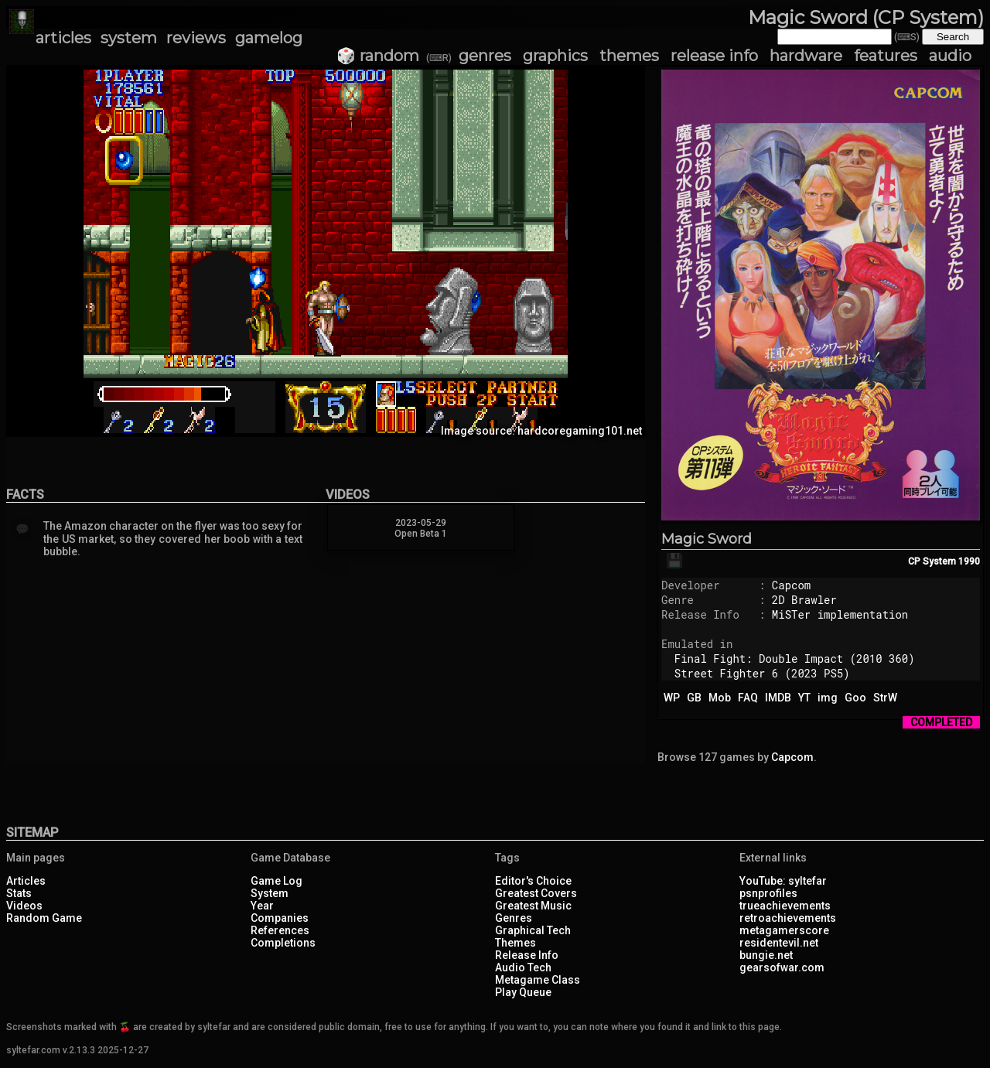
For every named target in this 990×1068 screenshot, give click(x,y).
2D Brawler (804, 599)
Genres (513, 918)
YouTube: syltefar (783, 881)
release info (714, 55)
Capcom (791, 585)
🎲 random (377, 55)
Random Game (44, 918)
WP (672, 697)
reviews (196, 38)
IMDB (778, 697)
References (280, 930)
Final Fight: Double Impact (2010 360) (794, 658)
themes (629, 55)
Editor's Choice (533, 881)
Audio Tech (523, 967)
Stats (19, 893)
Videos (24, 905)
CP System (932, 561)
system (129, 38)
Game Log (276, 881)
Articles (26, 881)
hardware (806, 55)
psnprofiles (768, 893)
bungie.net (766, 955)
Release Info (526, 955)
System (269, 893)
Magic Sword (706, 539)
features (885, 55)
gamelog (268, 38)
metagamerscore (784, 930)
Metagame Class (537, 980)
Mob (719, 697)
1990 (969, 561)
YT (804, 697)
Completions (283, 943)
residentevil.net (778, 943)
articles (63, 38)
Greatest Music (533, 905)
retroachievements (787, 918)
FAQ (748, 697)
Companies (280, 918)
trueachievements (785, 905)
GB (694, 697)
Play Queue (523, 992)
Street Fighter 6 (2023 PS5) (762, 673)
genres (485, 55)
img (828, 697)
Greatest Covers (536, 893)
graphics (555, 55)
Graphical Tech (533, 930)
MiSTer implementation (840, 614)
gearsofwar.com (781, 967)
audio (950, 55)
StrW (885, 697)
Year (262, 905)
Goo (855, 697)
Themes (515, 943)
